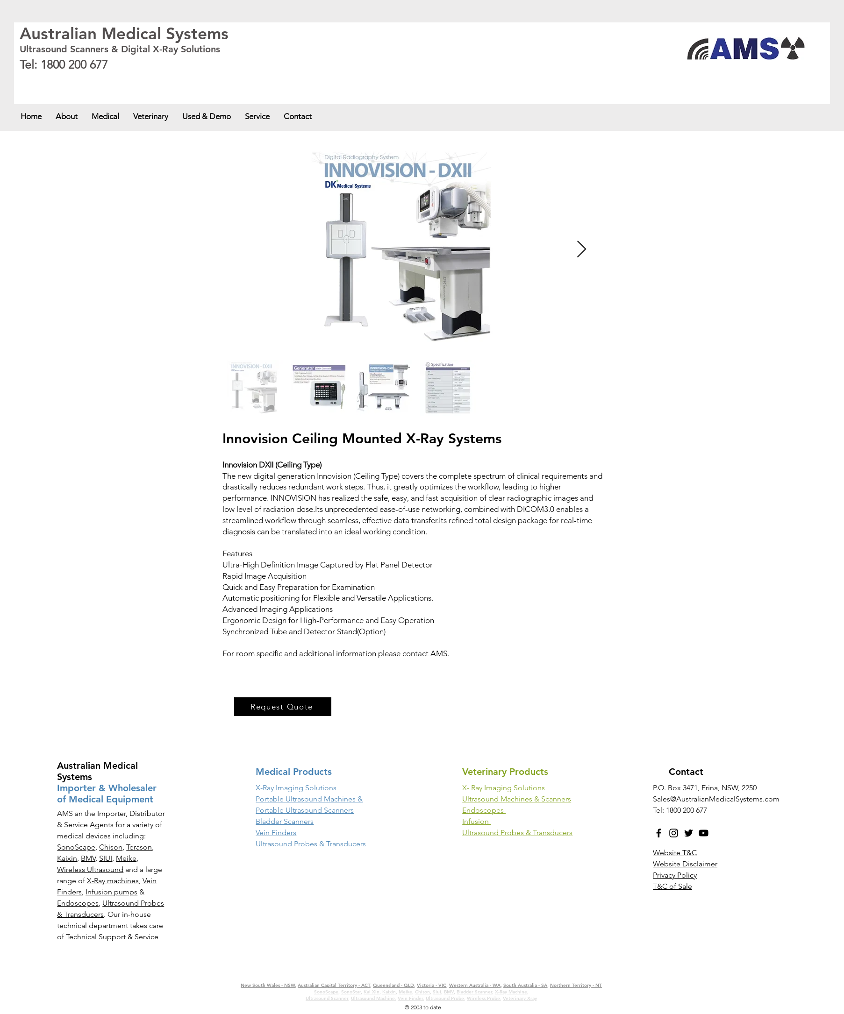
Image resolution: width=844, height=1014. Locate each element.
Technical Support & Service (112, 936)
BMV (88, 858)
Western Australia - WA (253, 81)
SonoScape (76, 847)
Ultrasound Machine (373, 998)
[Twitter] (688, 833)
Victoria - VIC (210, 81)
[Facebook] (659, 833)
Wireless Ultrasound (90, 869)
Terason (139, 847)
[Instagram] (673, 833)
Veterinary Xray (520, 998)
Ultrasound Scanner (327, 998)
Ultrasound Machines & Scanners (516, 798)
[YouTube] (703, 833)
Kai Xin (371, 992)
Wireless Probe (483, 998)
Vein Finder (410, 998)
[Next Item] (581, 250)
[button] (105, 116)
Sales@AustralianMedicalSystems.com (716, 798)
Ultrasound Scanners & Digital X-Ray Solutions (120, 49)
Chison (110, 847)
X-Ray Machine (511, 992)
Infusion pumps (111, 891)
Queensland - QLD (172, 81)
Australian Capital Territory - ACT (113, 81)
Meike (126, 858)
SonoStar (351, 992)
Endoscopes (78, 903)
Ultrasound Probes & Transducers (517, 832)
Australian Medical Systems (124, 33)
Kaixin (67, 858)
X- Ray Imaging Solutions (503, 787)
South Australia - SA (304, 81)
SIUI (105, 858)
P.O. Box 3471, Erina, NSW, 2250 (705, 787)
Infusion (476, 821)
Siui (437, 992)
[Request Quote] (282, 706)
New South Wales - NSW (47, 81)
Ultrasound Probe (445, 998)
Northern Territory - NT (576, 985)
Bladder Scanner (474, 992)
